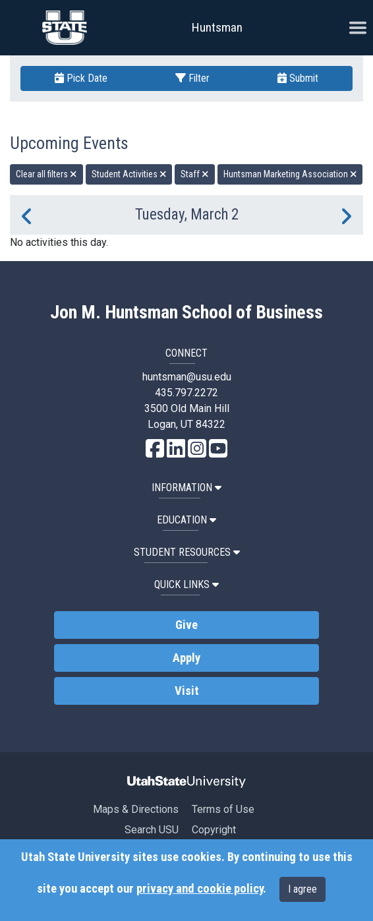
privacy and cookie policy (199, 888)
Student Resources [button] (187, 552)
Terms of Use (223, 809)
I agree (302, 889)
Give (186, 625)
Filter (192, 78)
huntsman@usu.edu (186, 377)
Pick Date (81, 78)
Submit (297, 78)
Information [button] (186, 487)
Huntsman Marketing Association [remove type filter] (290, 174)
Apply (186, 658)
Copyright (214, 829)
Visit (187, 691)
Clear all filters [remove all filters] (46, 174)
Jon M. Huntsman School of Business (186, 312)
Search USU (152, 829)
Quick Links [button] (186, 584)
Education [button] (186, 519)
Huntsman (217, 27)
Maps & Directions (136, 809)
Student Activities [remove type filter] (129, 174)
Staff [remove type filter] (195, 174)
